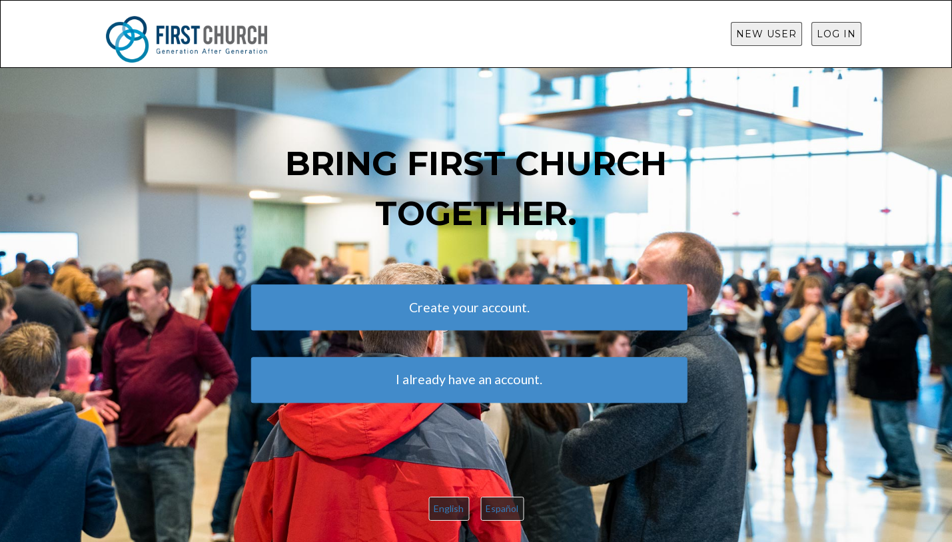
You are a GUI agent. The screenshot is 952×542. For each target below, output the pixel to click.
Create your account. (469, 307)
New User (766, 34)
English (449, 508)
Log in (836, 34)
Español (502, 508)
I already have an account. (469, 379)
